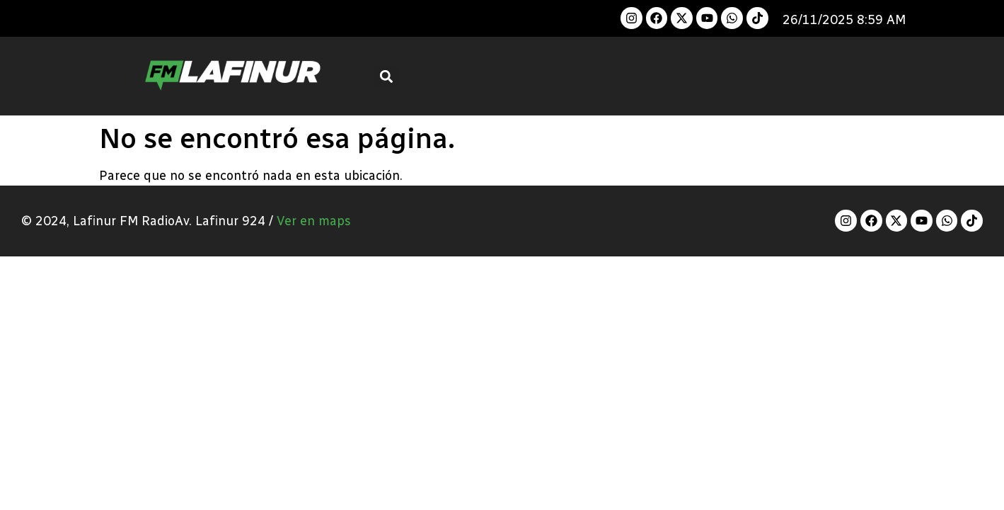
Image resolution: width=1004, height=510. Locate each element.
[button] (386, 76)
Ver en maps (314, 221)
